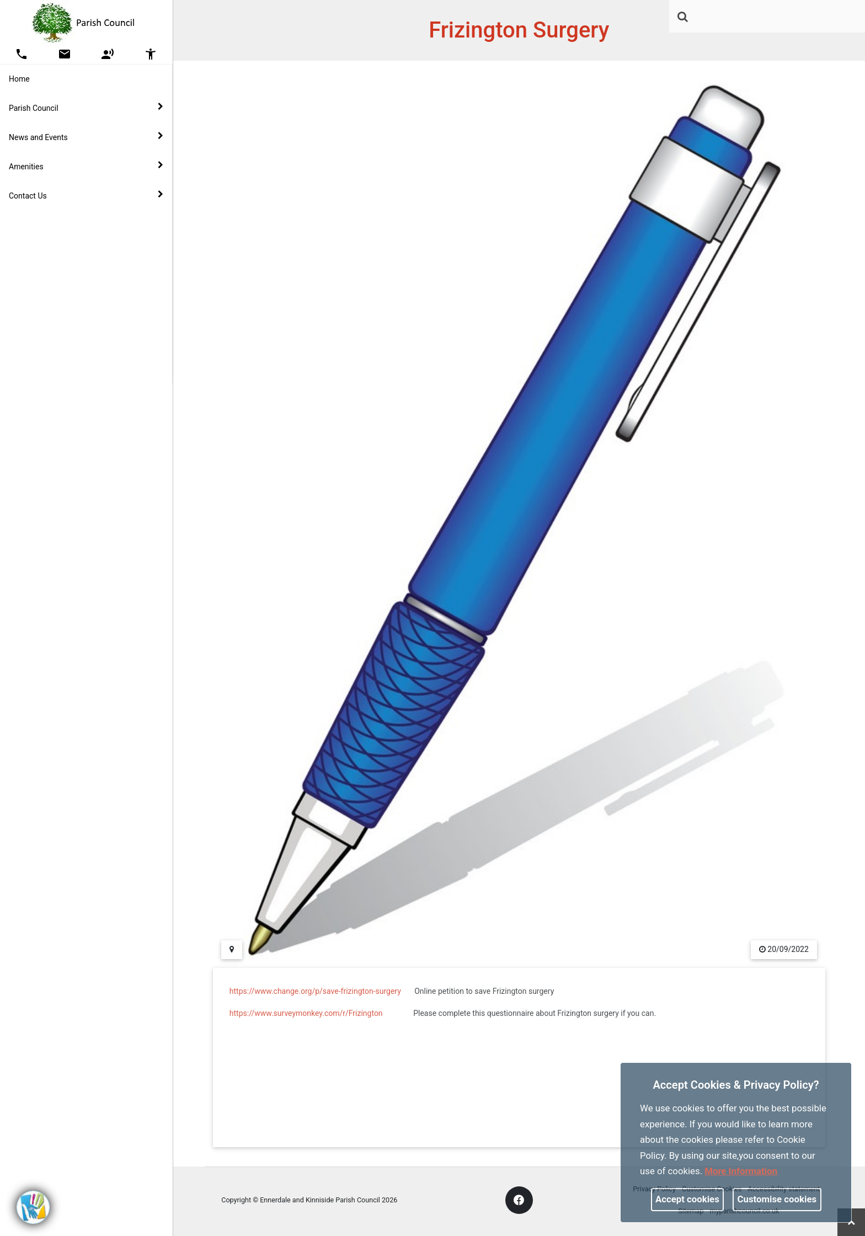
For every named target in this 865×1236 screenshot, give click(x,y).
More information (740, 1170)
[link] (682, 16)
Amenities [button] (86, 166)
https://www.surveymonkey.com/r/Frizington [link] (306, 1013)
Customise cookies (777, 1199)
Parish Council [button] (86, 108)
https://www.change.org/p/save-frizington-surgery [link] (315, 991)
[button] (683, 17)
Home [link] (19, 78)
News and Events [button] (86, 137)
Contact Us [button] (86, 195)
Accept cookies (687, 1199)
